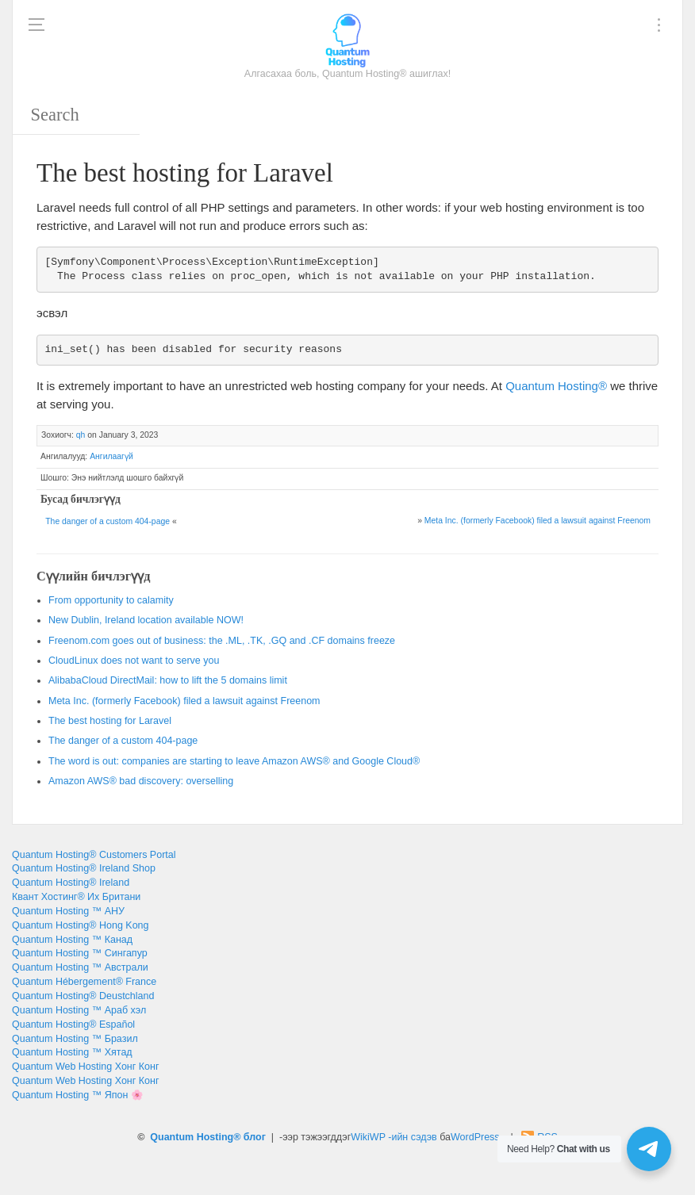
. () (537, 520)
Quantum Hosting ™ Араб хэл (79, 1010)
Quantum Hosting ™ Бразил (75, 1038)
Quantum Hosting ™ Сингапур (80, 953)
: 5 (167, 680)
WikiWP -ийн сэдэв (393, 1137)
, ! (146, 620)
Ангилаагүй (111, 456)
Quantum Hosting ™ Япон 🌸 (78, 1095)
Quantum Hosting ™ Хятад (72, 1052)
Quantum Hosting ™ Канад (72, 939)
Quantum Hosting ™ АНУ (68, 911)
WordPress (475, 1137)
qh (81, 435)
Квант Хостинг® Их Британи (76, 896)
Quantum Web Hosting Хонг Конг (85, 1066)
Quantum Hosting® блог (208, 1137)
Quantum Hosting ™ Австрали (80, 967)
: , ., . (221, 640)
